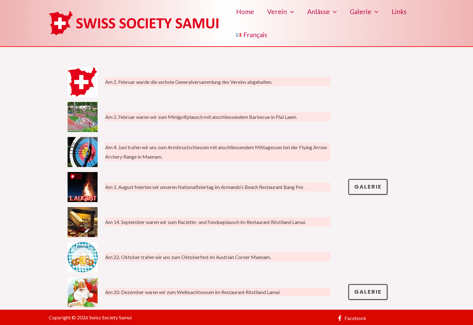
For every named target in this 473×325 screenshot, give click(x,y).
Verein (280, 12)
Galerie (364, 12)
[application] (290, 12)
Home (245, 11)
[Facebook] (352, 318)
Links (399, 11)
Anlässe (322, 12)
